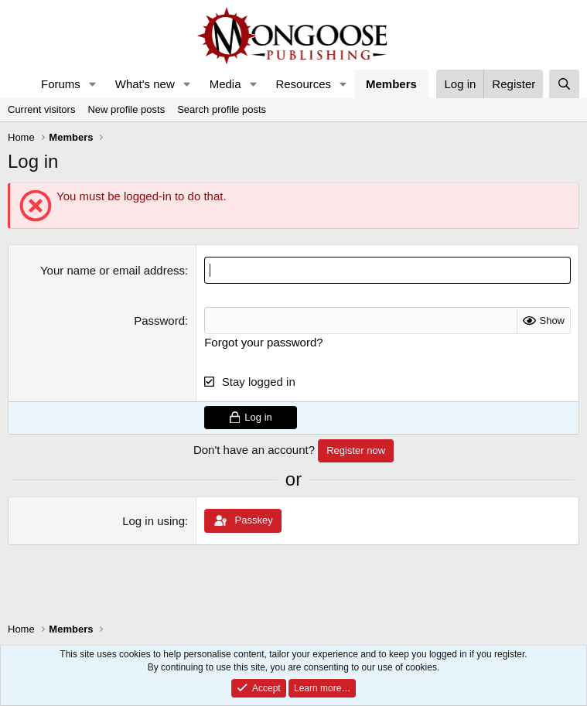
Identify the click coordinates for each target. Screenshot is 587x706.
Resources (303, 83)
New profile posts (126, 109)
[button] (93, 84)
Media (225, 83)
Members (391, 83)
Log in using (153, 520)
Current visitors (41, 109)
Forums (60, 83)
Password (159, 320)
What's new (145, 83)
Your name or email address (112, 270)
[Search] (564, 84)
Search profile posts (221, 109)
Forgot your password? (263, 342)
